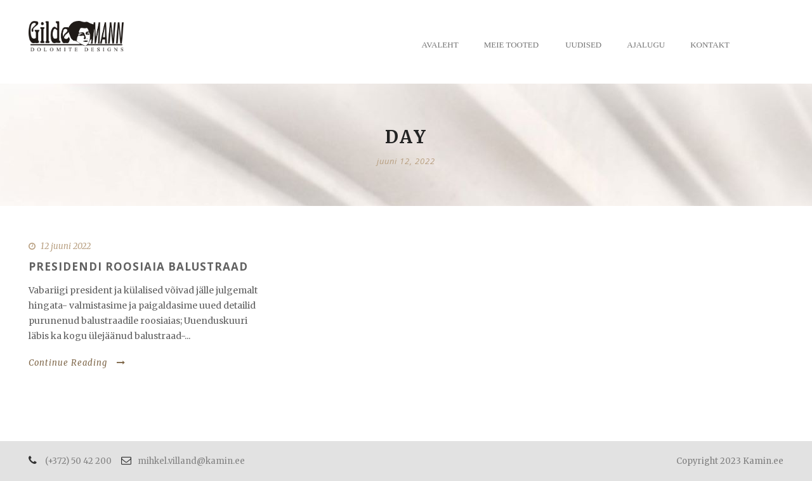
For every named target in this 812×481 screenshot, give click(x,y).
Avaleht (440, 44)
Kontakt (710, 44)
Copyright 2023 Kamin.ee (729, 461)
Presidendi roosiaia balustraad (138, 266)
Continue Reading (77, 362)
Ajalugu (646, 44)
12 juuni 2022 (66, 246)
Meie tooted (511, 44)
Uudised (583, 44)
